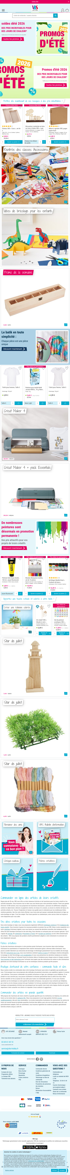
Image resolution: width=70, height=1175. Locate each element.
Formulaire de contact (17, 1053)
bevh (17, 1121)
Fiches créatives (23, 1077)
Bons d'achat (22, 1071)
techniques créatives (50, 925)
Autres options (9, 1170)
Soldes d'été (35, 1)
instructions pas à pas (12, 953)
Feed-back (52, 1053)
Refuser (54, 1170)
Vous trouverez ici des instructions (11, 959)
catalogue (7, 929)
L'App (37, 1092)
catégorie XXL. (21, 998)
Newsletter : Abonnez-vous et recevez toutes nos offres (35, 1015)
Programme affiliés (7, 1074)
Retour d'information (59, 1094)
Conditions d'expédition (43, 1075)
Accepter (62, 1170)
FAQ (20, 1079)
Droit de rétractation (42, 1082)
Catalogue (22, 1069)
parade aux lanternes (45, 934)
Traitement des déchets (8, 1078)
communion (18, 934)
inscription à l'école (29, 934)
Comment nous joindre (59, 1089)
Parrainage (22, 1073)
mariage (9, 934)
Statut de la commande (60, 1091)
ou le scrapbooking (25, 955)
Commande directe (41, 1069)
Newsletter (22, 1075)
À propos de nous (6, 1072)
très (19, 1000)
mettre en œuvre (43, 953)
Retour (38, 1088)
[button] (3, 124)
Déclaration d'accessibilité (43, 1090)
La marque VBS (5, 1076)
